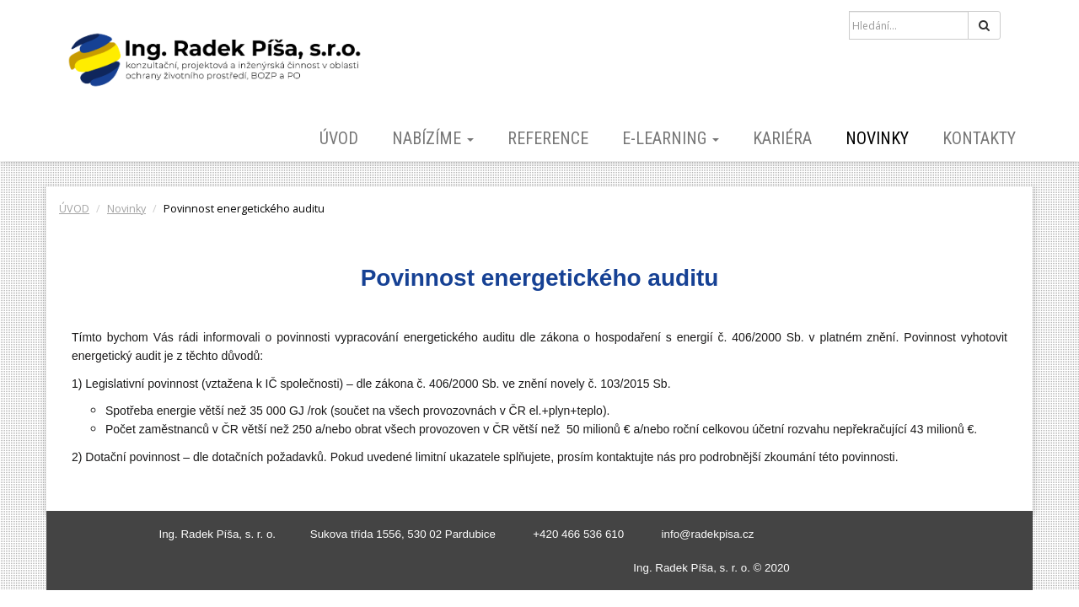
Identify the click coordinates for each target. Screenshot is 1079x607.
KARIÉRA (782, 138)
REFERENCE (547, 138)
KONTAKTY (979, 138)
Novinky (877, 138)
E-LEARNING (670, 138)
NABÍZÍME (433, 138)
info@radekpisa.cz (708, 534)
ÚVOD (338, 138)
